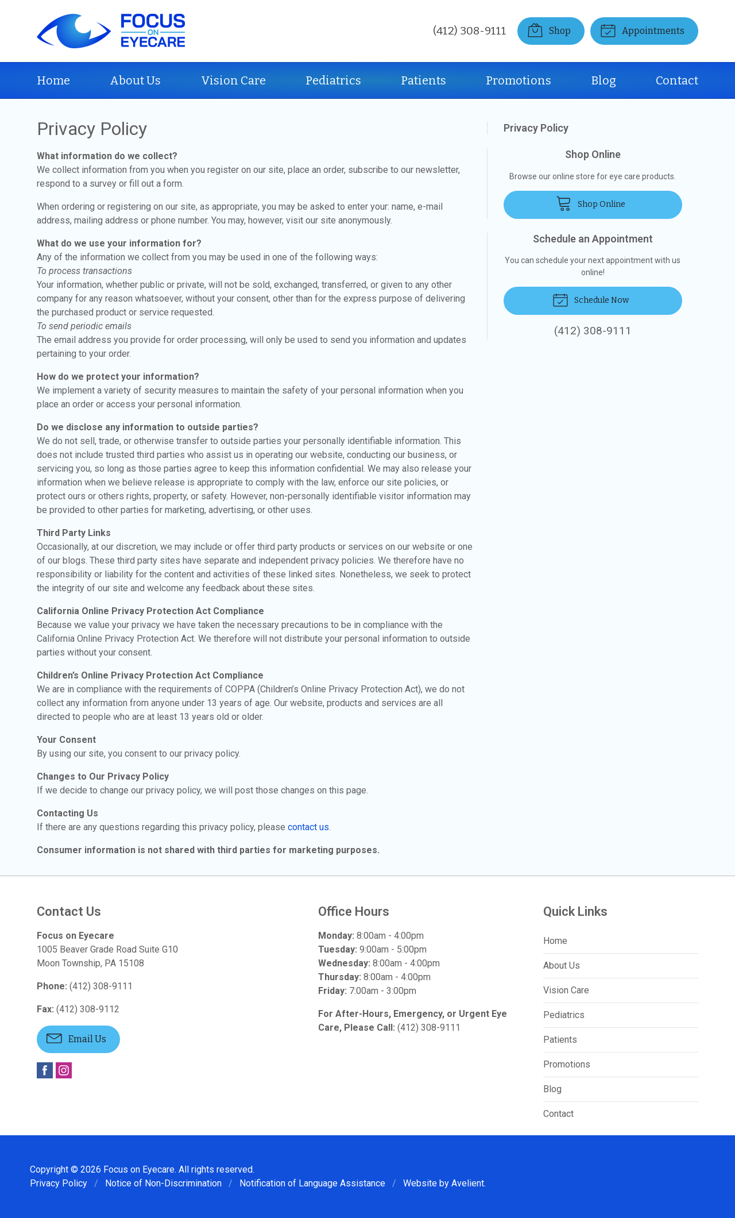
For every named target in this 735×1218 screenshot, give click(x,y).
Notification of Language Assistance (312, 1183)
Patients (423, 80)
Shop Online (590, 203)
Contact (677, 80)
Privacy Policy (536, 128)
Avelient (467, 1183)
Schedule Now (590, 299)
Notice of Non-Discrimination (163, 1183)
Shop (549, 30)
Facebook (45, 1070)
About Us (135, 80)
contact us (308, 827)
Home (53, 80)
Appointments (642, 30)
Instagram (64, 1070)
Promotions (518, 80)
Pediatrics (333, 80)
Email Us (76, 1038)
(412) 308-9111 (469, 30)
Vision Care (233, 80)
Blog (603, 80)
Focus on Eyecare (139, 1169)
